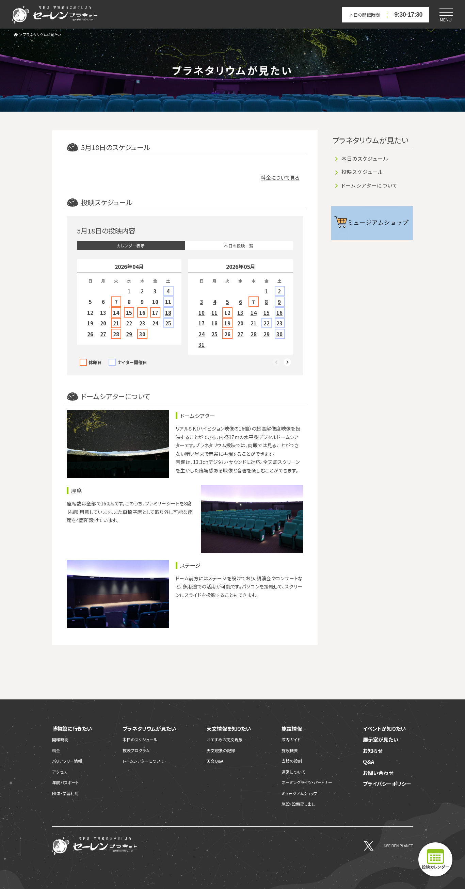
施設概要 (290, 750)
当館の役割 (292, 761)
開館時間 (60, 739)
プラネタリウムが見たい (42, 34)
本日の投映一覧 (239, 245)
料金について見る (280, 177)
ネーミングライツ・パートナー (307, 782)
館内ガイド (291, 739)
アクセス (59, 772)
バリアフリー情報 (67, 761)
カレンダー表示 (131, 245)
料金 (56, 750)
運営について (293, 772)
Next (288, 362)
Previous (277, 362)
